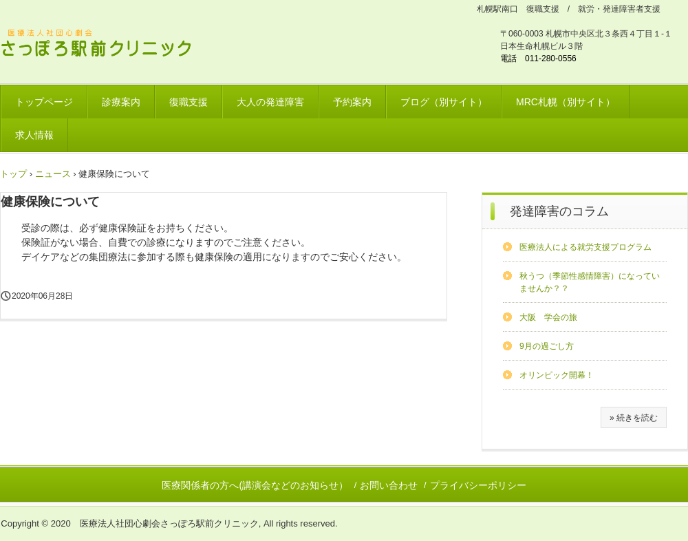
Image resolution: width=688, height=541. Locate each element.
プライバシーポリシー (478, 485)
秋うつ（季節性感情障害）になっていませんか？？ (589, 282)
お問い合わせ (389, 485)
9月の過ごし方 (546, 346)
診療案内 (121, 101)
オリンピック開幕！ (556, 375)
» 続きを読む (634, 418)
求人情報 (34, 134)
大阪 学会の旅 (548, 317)
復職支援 (188, 101)
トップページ (44, 101)
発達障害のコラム (559, 211)
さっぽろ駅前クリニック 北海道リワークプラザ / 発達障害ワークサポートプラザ (104, 45)
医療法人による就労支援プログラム (585, 247)
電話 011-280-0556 (538, 58)
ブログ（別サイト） (443, 101)
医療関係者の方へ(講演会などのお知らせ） (255, 485)
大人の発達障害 (270, 101)
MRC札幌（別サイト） (565, 101)
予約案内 (352, 101)
